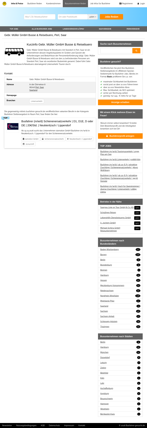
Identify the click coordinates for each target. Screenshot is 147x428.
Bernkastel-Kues (120, 414)
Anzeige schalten (120, 102)
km (92, 17)
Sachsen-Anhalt (120, 316)
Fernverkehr (133, 29)
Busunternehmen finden (75, 3)
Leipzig (120, 362)
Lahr (120, 383)
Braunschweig (120, 398)
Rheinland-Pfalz (120, 301)
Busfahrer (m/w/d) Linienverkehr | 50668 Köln (120, 159)
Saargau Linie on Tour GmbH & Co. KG (120, 207)
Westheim (120, 409)
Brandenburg (120, 265)
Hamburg (120, 275)
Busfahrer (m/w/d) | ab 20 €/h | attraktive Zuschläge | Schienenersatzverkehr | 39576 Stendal (119, 178)
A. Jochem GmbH (120, 222)
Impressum (69, 425)
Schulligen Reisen (120, 212)
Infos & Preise (17, 3)
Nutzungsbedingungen (26, 425)
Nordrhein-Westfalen (120, 295)
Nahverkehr (105, 29)
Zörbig (120, 367)
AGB (43, 425)
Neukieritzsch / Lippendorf (79, 139)
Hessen (120, 280)
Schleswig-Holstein (120, 321)
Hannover (120, 403)
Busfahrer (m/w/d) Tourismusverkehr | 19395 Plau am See (119, 152)
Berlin (120, 259)
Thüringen (120, 326)
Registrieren (126, 3)
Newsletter (7, 425)
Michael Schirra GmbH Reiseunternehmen (120, 229)
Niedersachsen (120, 290)
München (120, 352)
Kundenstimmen (53, 3)
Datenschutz (54, 425)
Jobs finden (111, 16)
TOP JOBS (14, 29)
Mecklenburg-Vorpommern (120, 285)
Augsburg (120, 393)
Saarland (33, 90)
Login (141, 3)
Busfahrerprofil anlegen (120, 136)
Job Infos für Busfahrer (100, 3)
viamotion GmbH (30, 139)
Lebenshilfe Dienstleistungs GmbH (120, 217)
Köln (120, 378)
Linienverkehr (73, 29)
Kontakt (81, 425)
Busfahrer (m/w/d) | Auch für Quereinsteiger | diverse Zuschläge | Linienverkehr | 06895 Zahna (120, 189)
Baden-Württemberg (120, 249)
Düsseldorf (120, 357)
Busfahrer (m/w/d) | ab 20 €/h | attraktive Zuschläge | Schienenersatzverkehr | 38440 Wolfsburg (119, 167)
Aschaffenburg (120, 388)
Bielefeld (120, 373)
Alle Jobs (42, 29)
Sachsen (120, 311)
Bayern (120, 254)
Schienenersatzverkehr (53, 139)
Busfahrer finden (34, 3)
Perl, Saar (39, 87)
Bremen (120, 270)
